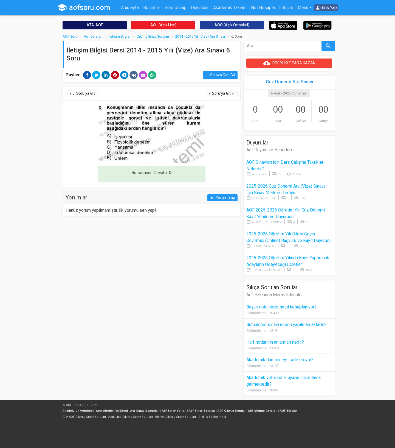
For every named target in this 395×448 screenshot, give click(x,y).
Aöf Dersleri (93, 36)
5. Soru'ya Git (81, 93)
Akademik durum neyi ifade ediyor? (280, 359)
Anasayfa (130, 7)
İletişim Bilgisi (119, 36)
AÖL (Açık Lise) (163, 25)
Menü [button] (303, 7)
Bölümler (151, 7)
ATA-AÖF (95, 25)
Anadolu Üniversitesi (78, 411)
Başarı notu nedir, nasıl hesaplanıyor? (281, 307)
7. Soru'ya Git (221, 93)
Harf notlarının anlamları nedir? (275, 342)
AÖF (69, 405)
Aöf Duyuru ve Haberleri (269, 149)
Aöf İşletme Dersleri (262, 411)
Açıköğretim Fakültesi (112, 411)
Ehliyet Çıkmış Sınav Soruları (175, 417)
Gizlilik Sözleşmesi (212, 417)
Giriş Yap (326, 7)
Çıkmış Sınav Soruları (153, 36)
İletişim (286, 7)
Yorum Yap (222, 197)
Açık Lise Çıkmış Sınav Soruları (130, 417)
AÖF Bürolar (288, 411)
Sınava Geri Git (220, 75)
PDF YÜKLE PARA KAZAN (289, 63)
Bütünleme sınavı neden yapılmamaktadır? (286, 324)
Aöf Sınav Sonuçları (144, 411)
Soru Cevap (176, 7)
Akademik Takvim (230, 7)
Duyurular (200, 7)
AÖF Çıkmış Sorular (232, 411)
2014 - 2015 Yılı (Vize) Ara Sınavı (200, 36)
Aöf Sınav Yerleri (174, 411)
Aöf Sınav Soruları (202, 411)
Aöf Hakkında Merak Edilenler (274, 294)
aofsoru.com (83, 7)
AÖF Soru (70, 36)
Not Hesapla (263, 7)
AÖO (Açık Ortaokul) (232, 25)
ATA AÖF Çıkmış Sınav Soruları (84, 417)
